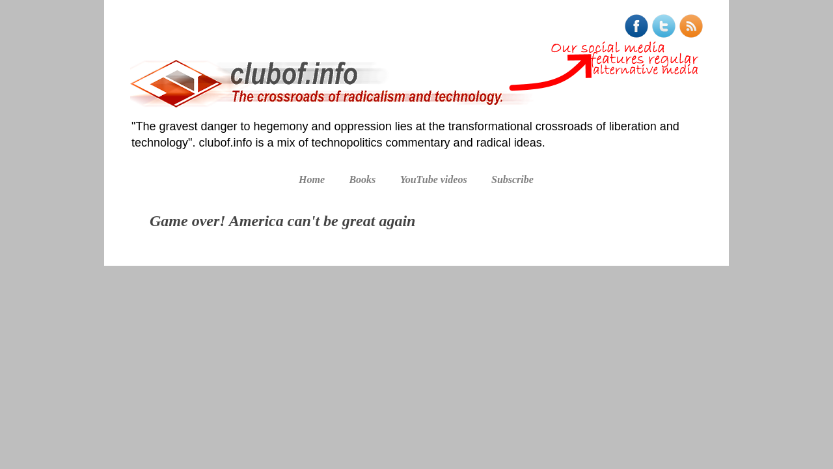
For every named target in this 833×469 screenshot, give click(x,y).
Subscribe (512, 179)
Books (362, 179)
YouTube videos (433, 179)
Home (312, 179)
